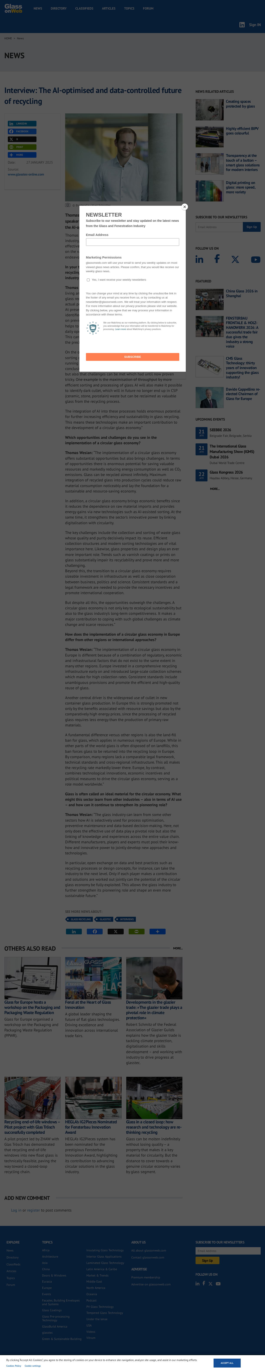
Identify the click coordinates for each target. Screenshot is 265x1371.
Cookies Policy (13, 1365)
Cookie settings (33, 1365)
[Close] (184, 207)
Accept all (227, 1362)
